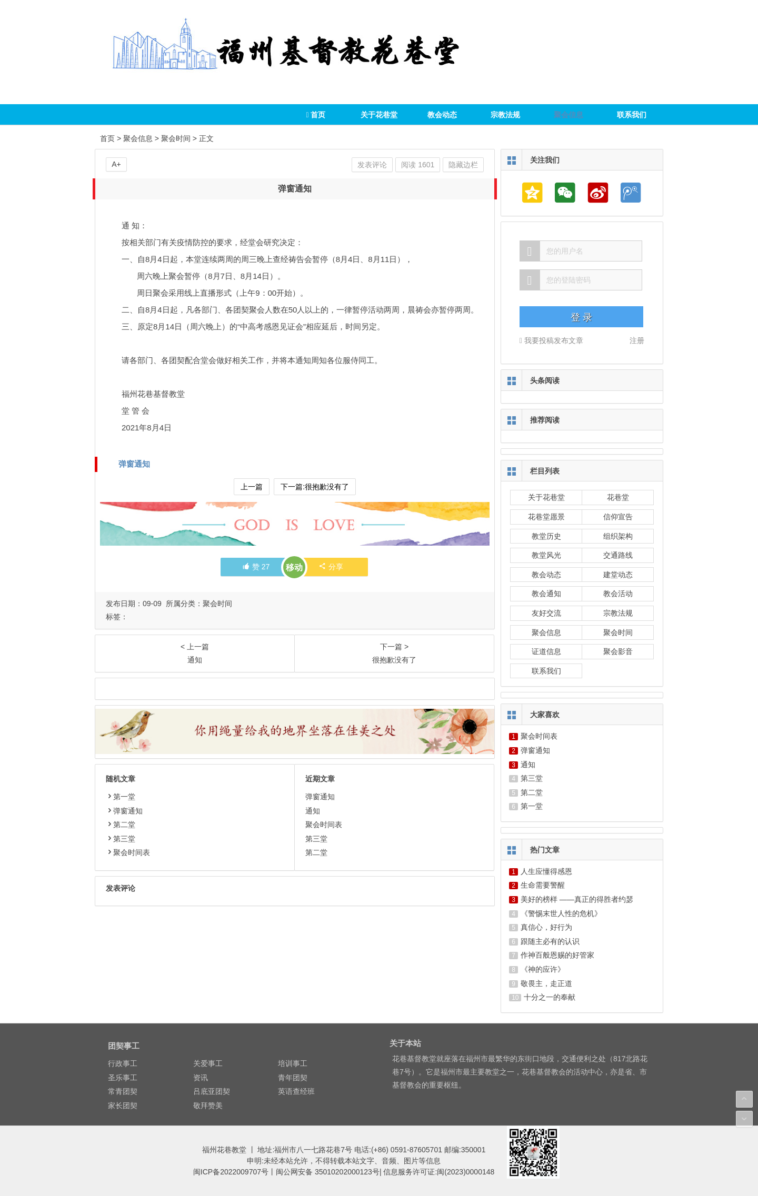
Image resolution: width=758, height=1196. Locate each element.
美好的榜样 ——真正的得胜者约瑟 (577, 899)
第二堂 (120, 824)
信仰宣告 (618, 516)
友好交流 (546, 613)
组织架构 (618, 536)
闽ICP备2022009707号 (230, 1172)
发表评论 (372, 164)
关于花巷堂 (379, 114)
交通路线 (618, 555)
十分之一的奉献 (549, 997)
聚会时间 (176, 138)
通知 (312, 811)
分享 (330, 566)
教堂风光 (546, 555)
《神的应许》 (543, 969)
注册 (637, 340)
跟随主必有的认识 (550, 941)
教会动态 (442, 114)
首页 (315, 114)
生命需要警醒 (543, 885)
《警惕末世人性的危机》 (561, 913)
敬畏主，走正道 (546, 983)
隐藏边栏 (463, 164)
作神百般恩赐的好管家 (557, 955)
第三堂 (120, 839)
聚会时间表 (128, 852)
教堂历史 (546, 536)
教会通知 (546, 593)
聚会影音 (618, 651)
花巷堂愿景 (546, 516)
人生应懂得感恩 (546, 871)
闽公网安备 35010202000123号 (328, 1172)
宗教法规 (505, 114)
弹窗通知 (134, 463)
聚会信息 (568, 114)
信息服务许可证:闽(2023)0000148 (438, 1172)
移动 (294, 567)
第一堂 (120, 796)
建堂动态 (618, 574)
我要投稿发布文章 (551, 340)
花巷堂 (618, 497)
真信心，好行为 (546, 927)
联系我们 (631, 114)
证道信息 (546, 651)
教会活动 (618, 593)
